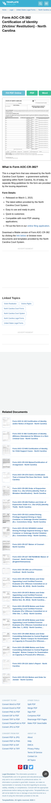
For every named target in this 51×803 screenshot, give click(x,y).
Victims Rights (26, 304)
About (30, 737)
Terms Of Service (35, 752)
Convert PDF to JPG (11, 737)
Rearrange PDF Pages (37, 719)
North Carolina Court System (14, 313)
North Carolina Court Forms (14, 309)
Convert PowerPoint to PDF (14, 723)
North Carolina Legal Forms (14, 318)
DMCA (30, 745)
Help (30, 741)
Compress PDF (34, 716)
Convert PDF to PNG (11, 741)
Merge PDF (32, 708)
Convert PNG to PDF (11, 712)
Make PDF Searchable (37, 723)
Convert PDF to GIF (10, 745)
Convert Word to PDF (11, 704)
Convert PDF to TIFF (11, 749)
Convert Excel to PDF (11, 708)
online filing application (38, 226)
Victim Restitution (10, 304)
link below (21, 235)
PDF (32, 93)
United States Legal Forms (13, 323)
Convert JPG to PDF (11, 727)
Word (45, 93)
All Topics (32, 760)
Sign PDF (32, 712)
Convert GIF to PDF (10, 716)
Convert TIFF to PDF (11, 719)
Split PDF (32, 704)
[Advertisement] (25, 62)
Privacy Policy (33, 749)
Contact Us (32, 756)
